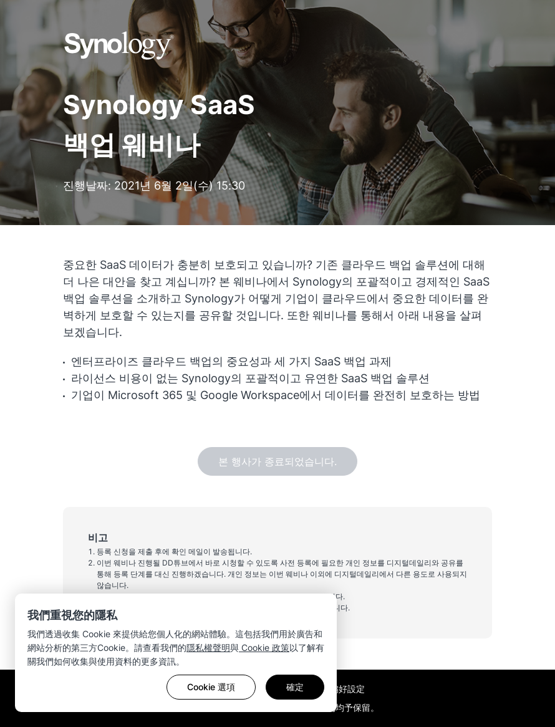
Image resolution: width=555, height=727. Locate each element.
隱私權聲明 (208, 647)
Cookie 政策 (264, 647)
